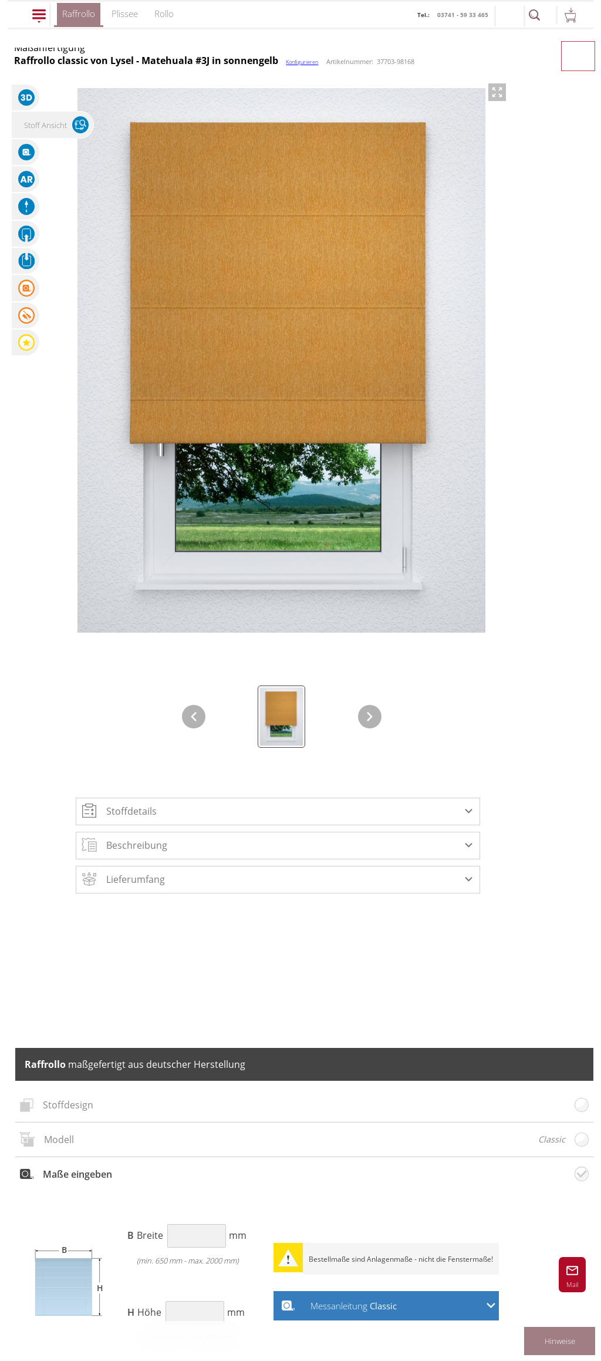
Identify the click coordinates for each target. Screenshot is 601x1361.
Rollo (164, 13)
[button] (278, 811)
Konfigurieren (302, 62)
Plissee (125, 13)
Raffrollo (78, 17)
